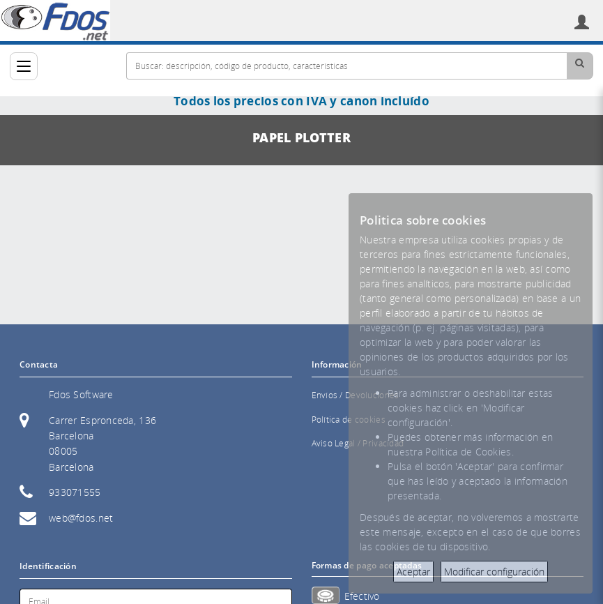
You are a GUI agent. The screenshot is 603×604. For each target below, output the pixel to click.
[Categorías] (24, 66)
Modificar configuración (494, 571)
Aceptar (413, 571)
